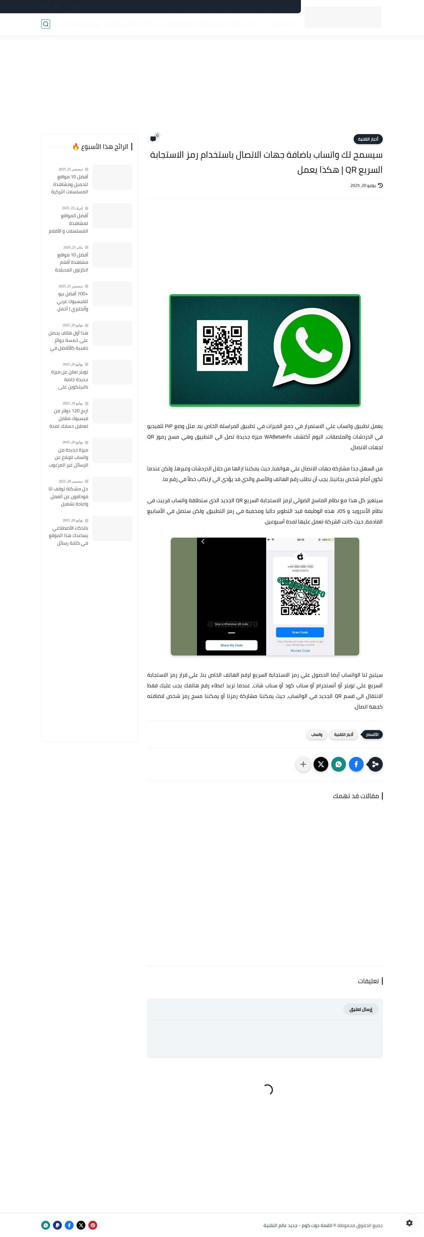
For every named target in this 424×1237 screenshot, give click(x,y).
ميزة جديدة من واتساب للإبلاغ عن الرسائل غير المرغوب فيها (68, 457)
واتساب (316, 734)
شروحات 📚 (211, 24)
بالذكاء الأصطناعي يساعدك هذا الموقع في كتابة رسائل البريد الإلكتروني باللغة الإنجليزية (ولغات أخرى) (68, 535)
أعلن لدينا (193, 7)
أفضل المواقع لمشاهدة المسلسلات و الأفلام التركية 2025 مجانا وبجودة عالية (68, 223)
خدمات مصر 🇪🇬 (243, 24)
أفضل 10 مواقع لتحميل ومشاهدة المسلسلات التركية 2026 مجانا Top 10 (69, 184)
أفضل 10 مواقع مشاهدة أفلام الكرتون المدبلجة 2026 (71, 262)
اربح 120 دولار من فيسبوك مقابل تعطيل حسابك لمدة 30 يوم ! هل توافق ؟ (68, 418)
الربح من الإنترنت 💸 (79, 24)
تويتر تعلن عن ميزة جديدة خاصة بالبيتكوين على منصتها (69, 379)
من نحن (171, 7)
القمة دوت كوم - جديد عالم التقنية (298, 1225)
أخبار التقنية (368, 139)
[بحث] (45, 24)
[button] (356, 764)
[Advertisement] (212, 88)
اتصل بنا (248, 7)
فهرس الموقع (221, 7)
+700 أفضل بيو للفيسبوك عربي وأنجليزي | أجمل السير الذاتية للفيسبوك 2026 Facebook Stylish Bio (68, 301)
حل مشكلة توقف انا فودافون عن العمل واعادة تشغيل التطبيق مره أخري (68, 496)
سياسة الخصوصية (278, 7)
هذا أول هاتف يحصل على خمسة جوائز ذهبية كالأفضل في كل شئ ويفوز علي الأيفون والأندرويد (68, 340)
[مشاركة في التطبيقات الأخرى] (303, 764)
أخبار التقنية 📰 (279, 24)
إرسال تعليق (361, 1009)
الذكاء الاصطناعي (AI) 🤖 (129, 24)
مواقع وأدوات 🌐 (177, 24)
